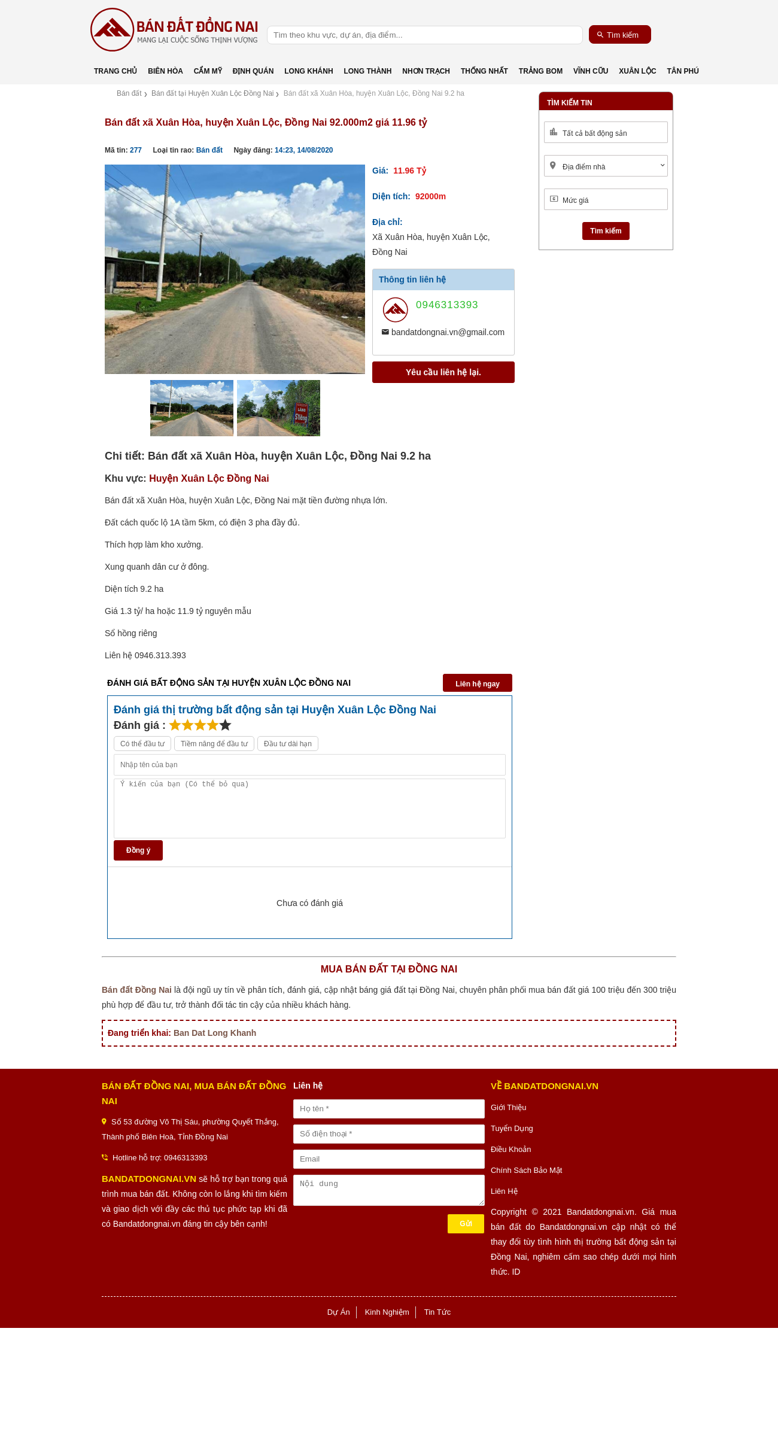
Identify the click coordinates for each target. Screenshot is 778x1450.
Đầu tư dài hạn (288, 744)
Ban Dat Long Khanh (215, 1033)
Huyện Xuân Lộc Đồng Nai (209, 478)
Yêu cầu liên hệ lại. (443, 372)
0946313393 (447, 305)
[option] (235, 269)
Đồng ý (138, 850)
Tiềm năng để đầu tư (214, 744)
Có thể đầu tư (142, 744)
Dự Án (338, 1312)
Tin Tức (437, 1312)
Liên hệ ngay (477, 684)
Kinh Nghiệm (387, 1312)
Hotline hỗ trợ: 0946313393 (160, 1157)
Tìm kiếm (618, 34)
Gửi (466, 1224)
